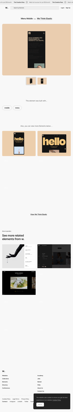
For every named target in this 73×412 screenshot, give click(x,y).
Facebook (33, 401)
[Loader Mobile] (54, 170)
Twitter (26, 401)
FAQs (38, 385)
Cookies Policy (6, 399)
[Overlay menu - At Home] (54, 338)
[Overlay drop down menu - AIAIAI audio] (54, 311)
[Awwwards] (6, 8)
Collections (5, 378)
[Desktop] (54, 143)
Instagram (12, 401)
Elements (5, 382)
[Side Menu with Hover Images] (19, 256)
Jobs (38, 378)
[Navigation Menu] (54, 283)
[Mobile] (19, 143)
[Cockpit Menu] (19, 311)
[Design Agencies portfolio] (19, 197)
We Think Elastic (44, 19)
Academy (40, 375)
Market (39, 382)
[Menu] (19, 339)
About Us (40, 388)
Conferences (6, 388)
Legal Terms (16, 399)
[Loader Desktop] (19, 170)
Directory (5, 385)
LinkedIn (20, 401)
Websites (5, 375)
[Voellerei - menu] (19, 283)
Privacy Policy (25, 399)
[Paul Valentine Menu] (54, 256)
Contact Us (40, 391)
